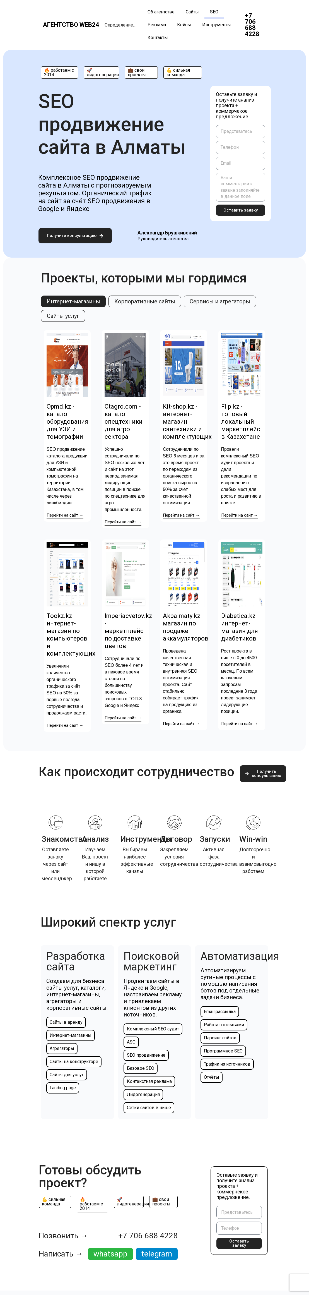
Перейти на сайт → (65, 514)
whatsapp (110, 1252)
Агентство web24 (71, 24)
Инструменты (216, 24)
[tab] (73, 301)
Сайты (192, 12)
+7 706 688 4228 (252, 24)
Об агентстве (161, 12)
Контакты (158, 37)
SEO (214, 12)
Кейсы (184, 24)
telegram (156, 1252)
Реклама (157, 24)
